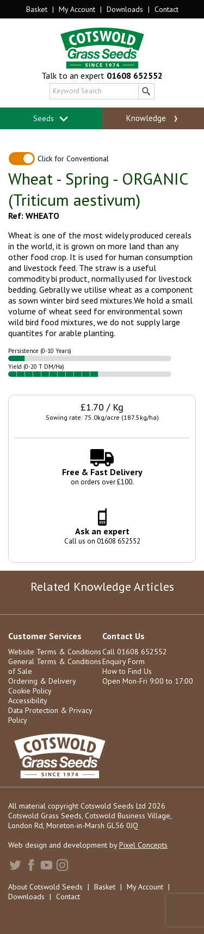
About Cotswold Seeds (45, 887)
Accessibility (27, 700)
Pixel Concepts (143, 845)
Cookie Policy (30, 691)
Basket (36, 9)
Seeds (51, 118)
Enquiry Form (123, 661)
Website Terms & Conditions (54, 652)
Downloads (125, 9)
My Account (77, 9)
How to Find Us (127, 671)
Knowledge (153, 118)
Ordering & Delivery (42, 681)
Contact (166, 9)
